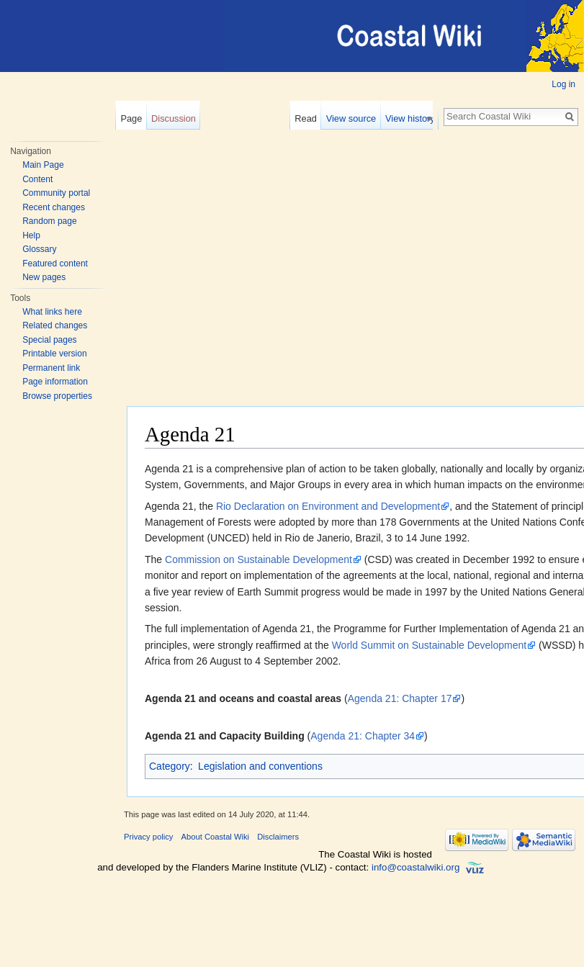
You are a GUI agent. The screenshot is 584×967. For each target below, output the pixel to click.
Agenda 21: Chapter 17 (400, 698)
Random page (49, 221)
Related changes (54, 325)
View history (416, 118)
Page (131, 118)
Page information (55, 382)
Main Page (42, 165)
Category (169, 766)
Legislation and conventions (260, 766)
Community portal (56, 193)
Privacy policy (148, 836)
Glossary (39, 249)
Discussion (173, 118)
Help (31, 235)
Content (37, 179)
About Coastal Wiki (215, 836)
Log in (563, 84)
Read (311, 118)
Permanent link (51, 368)
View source (357, 118)
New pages (44, 277)
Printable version (54, 353)
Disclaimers (278, 836)
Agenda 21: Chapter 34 (362, 736)
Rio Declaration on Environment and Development (328, 506)
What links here (52, 312)
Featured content (55, 263)
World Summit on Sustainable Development (429, 645)
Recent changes (53, 207)
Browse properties (57, 396)
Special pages (49, 340)
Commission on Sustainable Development (258, 559)
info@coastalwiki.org (415, 868)
